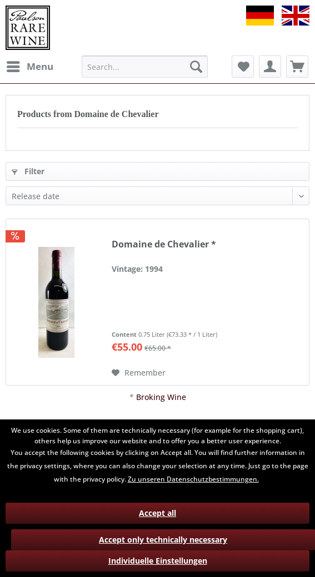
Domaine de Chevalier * (164, 244)
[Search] (196, 66)
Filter (28, 171)
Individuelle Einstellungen (157, 560)
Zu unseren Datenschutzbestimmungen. (193, 479)
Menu (30, 65)
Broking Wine (161, 397)
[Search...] (145, 66)
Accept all (157, 513)
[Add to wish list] (139, 372)
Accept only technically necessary (163, 539)
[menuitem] (29, 66)
